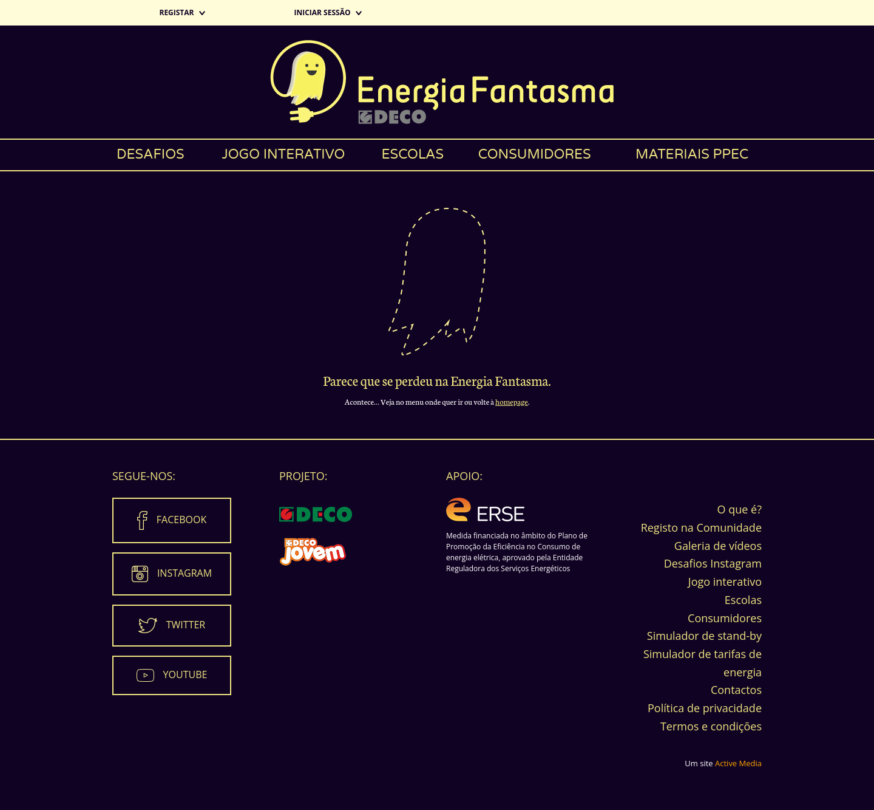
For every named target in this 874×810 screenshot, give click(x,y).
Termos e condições (711, 726)
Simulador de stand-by (704, 635)
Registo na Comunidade (701, 527)
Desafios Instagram (713, 563)
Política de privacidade (705, 708)
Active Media (738, 763)
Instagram (184, 573)
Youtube (185, 674)
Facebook (181, 519)
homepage (511, 401)
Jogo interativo (283, 154)
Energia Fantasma (437, 82)
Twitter (185, 624)
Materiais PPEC (691, 154)
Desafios (151, 154)
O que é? (739, 509)
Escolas (413, 154)
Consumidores (534, 154)
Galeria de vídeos (718, 545)
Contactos (736, 689)
